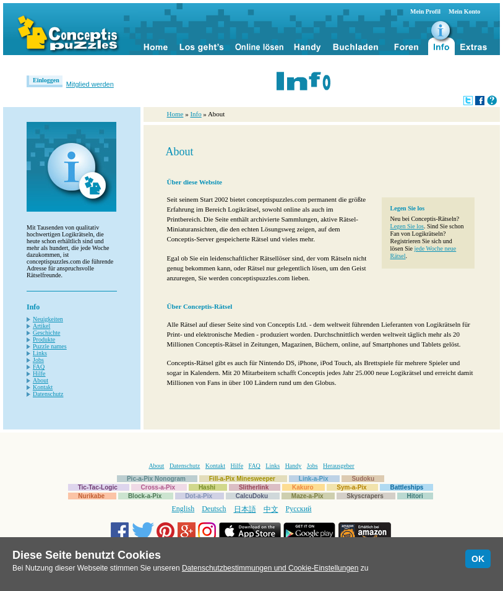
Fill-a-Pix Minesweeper (242, 478)
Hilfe (39, 373)
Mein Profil (425, 11)
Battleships (406, 487)
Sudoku (362, 478)
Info (195, 114)
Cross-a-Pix (158, 487)
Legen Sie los (407, 226)
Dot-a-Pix (198, 496)
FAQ (39, 366)
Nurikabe (91, 496)
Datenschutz (48, 393)
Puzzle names (50, 346)
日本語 (245, 509)
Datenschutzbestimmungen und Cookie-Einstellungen (270, 568)
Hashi (207, 487)
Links (40, 353)
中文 (271, 509)
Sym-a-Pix (351, 487)
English (183, 508)
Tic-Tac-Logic (98, 487)
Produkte (44, 339)
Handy (293, 465)
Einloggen (46, 80)
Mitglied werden (90, 84)
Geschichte (46, 332)
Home (175, 114)
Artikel (41, 325)
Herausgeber (339, 465)
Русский (299, 508)
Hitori (415, 496)
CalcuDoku (252, 496)
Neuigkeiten (48, 319)
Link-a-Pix (314, 478)
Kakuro (302, 487)
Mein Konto (464, 11)
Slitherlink (254, 487)
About (40, 380)
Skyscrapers (365, 496)
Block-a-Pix (144, 496)
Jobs (38, 359)
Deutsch (214, 508)
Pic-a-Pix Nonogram (156, 478)
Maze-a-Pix (307, 496)
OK (477, 559)
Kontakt (43, 387)
